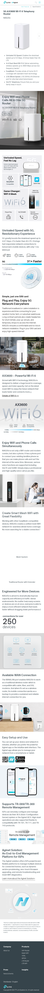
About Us (6, 950)
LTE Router (25, 961)
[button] (39, 36)
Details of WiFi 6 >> (10, 395)
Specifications (36, 6)
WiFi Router (26, 950)
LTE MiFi (24, 963)
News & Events (8, 973)
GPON (24, 958)
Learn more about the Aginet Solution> (18, 878)
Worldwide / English (10, 982)
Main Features (25, 6)
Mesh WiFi (25, 953)
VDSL (24, 956)
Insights (25, 970)
